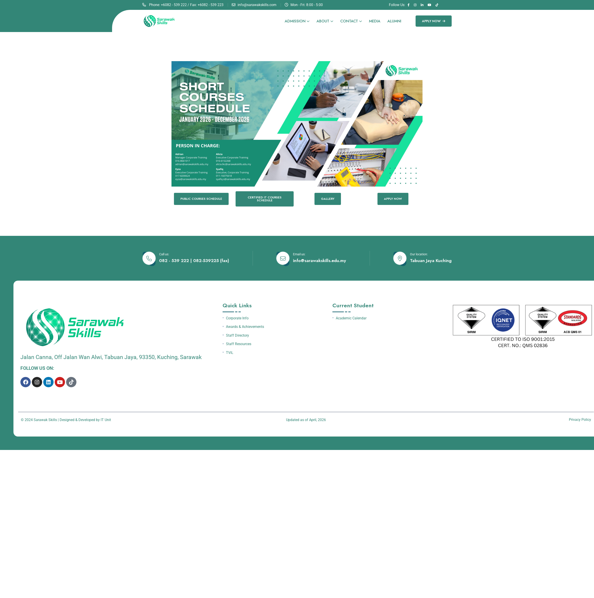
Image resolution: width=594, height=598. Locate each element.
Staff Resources (238, 344)
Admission (295, 21)
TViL (229, 353)
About (323, 21)
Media (374, 21)
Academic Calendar (351, 318)
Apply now (393, 199)
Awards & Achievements (245, 327)
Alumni (394, 21)
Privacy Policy (580, 420)
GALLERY (328, 199)
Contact (349, 21)
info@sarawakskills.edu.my (319, 261)
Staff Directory (237, 336)
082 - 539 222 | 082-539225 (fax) (194, 261)
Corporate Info (237, 318)
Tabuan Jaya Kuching (431, 261)
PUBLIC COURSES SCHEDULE (201, 199)
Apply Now (433, 21)
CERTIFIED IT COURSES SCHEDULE (264, 199)
